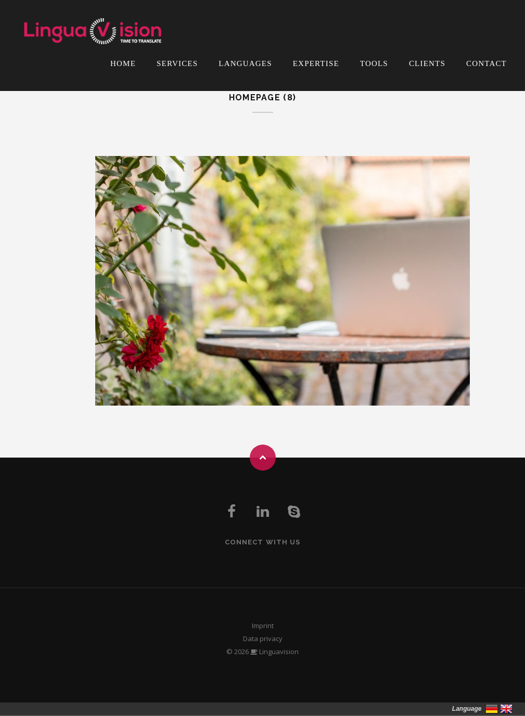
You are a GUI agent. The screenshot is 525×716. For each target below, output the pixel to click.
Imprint (263, 625)
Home (123, 63)
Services (177, 63)
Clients (427, 63)
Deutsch (491, 708)
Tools (374, 63)
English (506, 708)
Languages (245, 63)
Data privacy (263, 638)
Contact (486, 63)
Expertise (316, 63)
